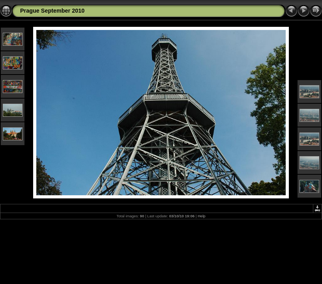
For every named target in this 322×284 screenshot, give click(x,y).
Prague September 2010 (52, 10)
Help (202, 216)
